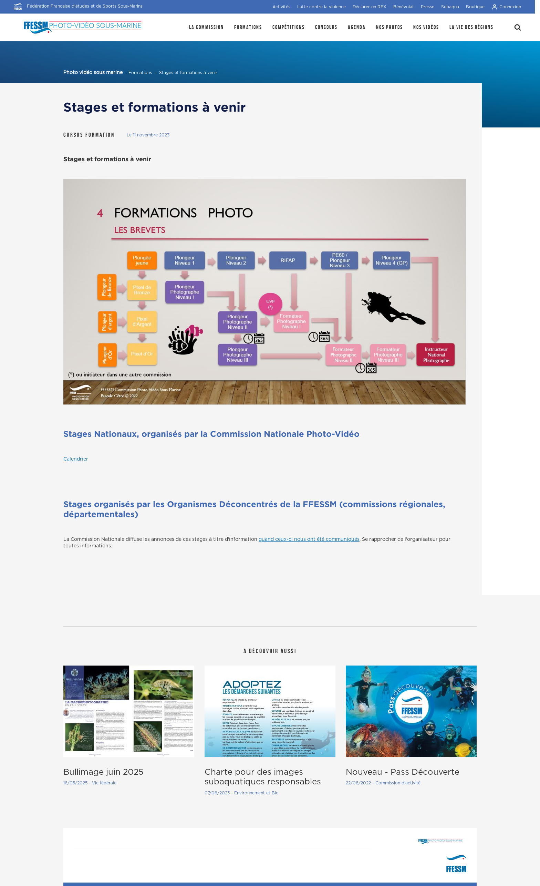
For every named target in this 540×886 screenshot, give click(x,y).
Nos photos (389, 27)
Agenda (357, 27)
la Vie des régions (471, 27)
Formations (248, 27)
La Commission (206, 27)
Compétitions (288, 27)
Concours (326, 27)
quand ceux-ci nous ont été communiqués (309, 539)
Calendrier (75, 459)
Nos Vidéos (426, 27)
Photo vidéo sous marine (93, 73)
